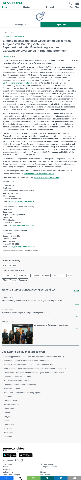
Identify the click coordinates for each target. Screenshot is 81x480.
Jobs (41, 469)
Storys (4, 7)
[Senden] (74, 478)
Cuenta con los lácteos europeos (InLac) (20, 385)
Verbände (46, 275)
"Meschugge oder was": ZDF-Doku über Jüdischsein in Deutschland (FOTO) (34, 357)
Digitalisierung (58, 275)
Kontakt (6, 467)
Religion (7, 417)
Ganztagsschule (9, 275)
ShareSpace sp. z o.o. (12, 405)
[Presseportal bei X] (17, 460)
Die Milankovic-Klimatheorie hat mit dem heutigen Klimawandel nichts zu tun (34, 373)
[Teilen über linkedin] (61, 478)
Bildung (36, 275)
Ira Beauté (8, 397)
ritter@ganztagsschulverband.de (21, 225)
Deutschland (9, 425)
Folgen (61, 25)
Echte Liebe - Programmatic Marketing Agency (22, 393)
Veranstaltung (24, 275)
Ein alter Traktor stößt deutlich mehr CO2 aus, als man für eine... (29, 365)
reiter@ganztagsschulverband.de (21, 201)
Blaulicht (26, 7)
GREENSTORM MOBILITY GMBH (17, 377)
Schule (70, 275)
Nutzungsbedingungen (48, 467)
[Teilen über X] (20, 478)
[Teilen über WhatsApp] (33, 478)
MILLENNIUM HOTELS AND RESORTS (20, 381)
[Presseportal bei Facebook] (15, 460)
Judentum (8, 437)
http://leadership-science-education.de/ (18, 83)
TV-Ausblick (8, 433)
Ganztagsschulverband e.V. (13, 36)
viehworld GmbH (10, 401)
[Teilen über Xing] (47, 478)
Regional (50, 7)
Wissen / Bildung (9, 280)
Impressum (7, 464)
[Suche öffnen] (70, 3)
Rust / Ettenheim (9, 265)
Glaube (7, 413)
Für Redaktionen (46, 464)
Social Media (45, 475)
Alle (76, 291)
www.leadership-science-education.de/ (39, 173)
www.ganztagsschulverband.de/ (46, 177)
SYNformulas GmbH (12, 389)
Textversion (7, 469)
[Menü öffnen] (77, 3)
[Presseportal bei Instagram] (21, 460)
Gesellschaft (9, 409)
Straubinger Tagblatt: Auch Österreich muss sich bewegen (26, 361)
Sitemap (43, 472)
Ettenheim (7, 56)
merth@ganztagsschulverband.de (21, 247)
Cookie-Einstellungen (11, 475)
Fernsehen (8, 429)
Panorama (23, 280)
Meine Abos (74, 7)
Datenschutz (8, 472)
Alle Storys (20, 25)
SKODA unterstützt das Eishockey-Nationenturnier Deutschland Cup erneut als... (35, 369)
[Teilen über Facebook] (7, 478)
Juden (6, 421)
